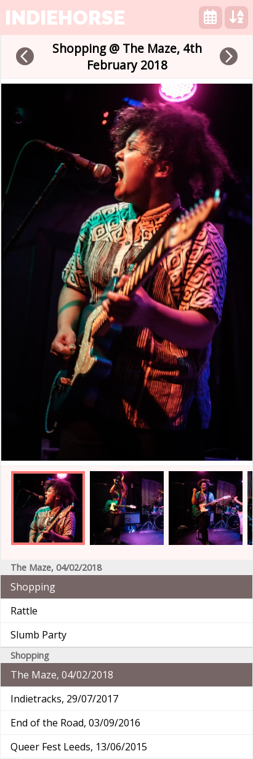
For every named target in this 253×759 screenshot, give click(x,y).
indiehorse (65, 17)
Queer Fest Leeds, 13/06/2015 (78, 746)
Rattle (24, 611)
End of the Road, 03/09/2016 (75, 722)
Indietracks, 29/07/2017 (64, 698)
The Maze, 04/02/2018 (61, 675)
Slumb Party (38, 635)
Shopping (32, 587)
